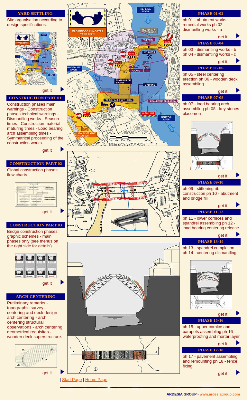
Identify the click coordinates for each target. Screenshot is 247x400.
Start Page (72, 379)
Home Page (96, 379)
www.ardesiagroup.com (220, 394)
